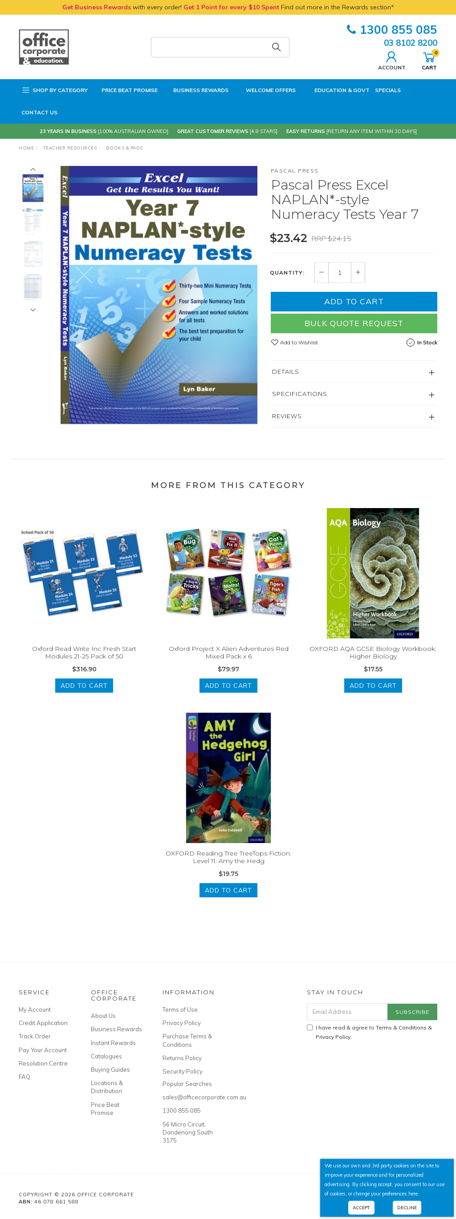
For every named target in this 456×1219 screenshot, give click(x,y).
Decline (407, 1208)
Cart (429, 59)
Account (392, 59)
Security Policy (183, 1071)
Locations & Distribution (107, 1086)
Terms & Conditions (401, 1027)
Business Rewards (195, 90)
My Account (35, 1009)
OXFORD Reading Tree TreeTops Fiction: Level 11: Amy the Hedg (228, 864)
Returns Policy (182, 1058)
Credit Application (43, 1022)
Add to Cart (354, 301)
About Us (103, 1015)
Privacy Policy (182, 1022)
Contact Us (39, 112)
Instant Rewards (113, 1042)
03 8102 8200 (410, 42)
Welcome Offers (265, 87)
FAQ (24, 1076)
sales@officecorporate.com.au (189, 1097)
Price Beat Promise (125, 90)
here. (413, 1194)
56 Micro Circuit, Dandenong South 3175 (188, 1132)
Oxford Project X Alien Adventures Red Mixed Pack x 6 (229, 660)
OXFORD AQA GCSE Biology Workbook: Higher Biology (372, 660)
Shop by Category (54, 90)
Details (285, 371)
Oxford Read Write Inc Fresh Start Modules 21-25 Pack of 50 (84, 660)
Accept (361, 1208)
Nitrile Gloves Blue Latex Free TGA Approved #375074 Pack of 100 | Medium (80, 1180)
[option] (159, 295)
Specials (388, 90)
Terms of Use (180, 1009)
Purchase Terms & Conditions (187, 1040)
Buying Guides (110, 1069)
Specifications (299, 393)
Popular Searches (187, 1083)
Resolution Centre (43, 1063)
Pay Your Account (43, 1050)
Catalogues (106, 1056)
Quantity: (287, 272)
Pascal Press (295, 170)
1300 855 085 (392, 29)
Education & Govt (335, 90)
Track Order (35, 1036)
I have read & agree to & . (369, 1032)
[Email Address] (347, 1012)
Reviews (287, 416)
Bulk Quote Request (354, 323)
